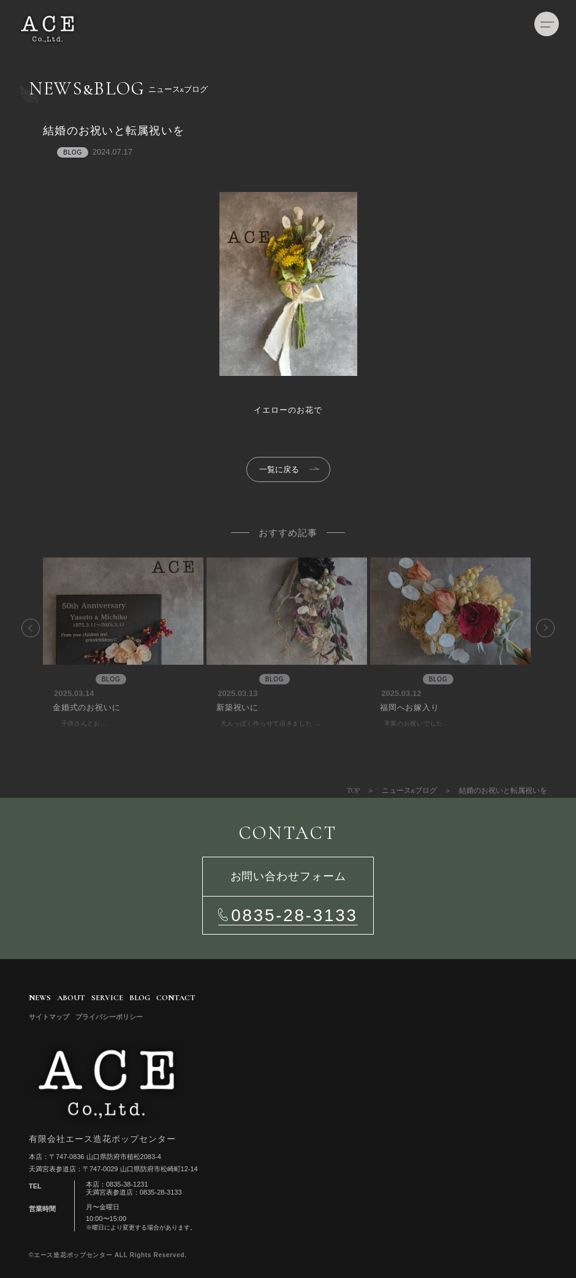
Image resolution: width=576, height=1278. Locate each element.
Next (542, 652)
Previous (34, 652)
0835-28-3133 (294, 915)
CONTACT (175, 998)
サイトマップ (49, 1017)
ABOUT (71, 998)
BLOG (139, 998)
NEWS (40, 998)
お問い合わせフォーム (288, 876)
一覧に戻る (279, 469)
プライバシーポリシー (109, 1017)
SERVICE (107, 998)
